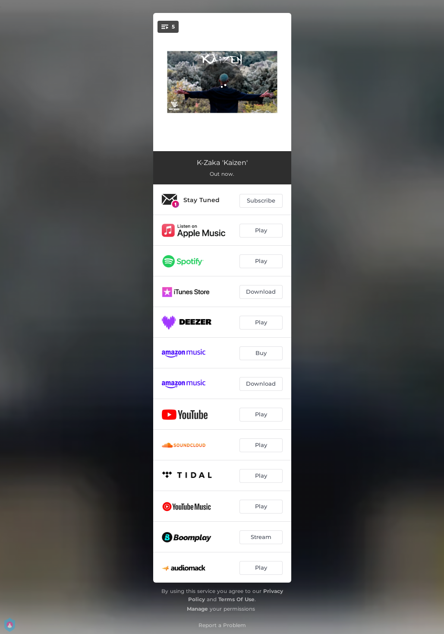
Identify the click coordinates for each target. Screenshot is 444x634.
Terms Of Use (236, 599)
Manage (197, 608)
